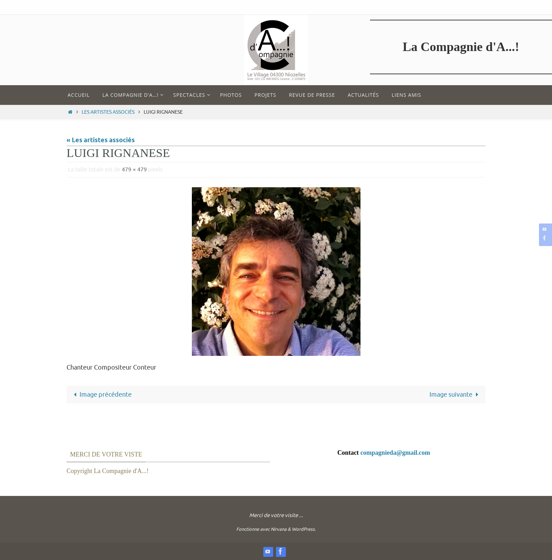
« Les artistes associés (101, 140)
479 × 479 (134, 169)
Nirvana (279, 529)
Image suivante (455, 394)
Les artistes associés (108, 112)
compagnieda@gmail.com (395, 452)
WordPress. (304, 529)
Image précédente (101, 394)
